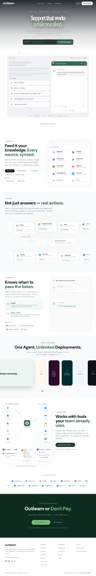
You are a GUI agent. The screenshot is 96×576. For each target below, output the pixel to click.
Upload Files (10, 181)
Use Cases (41, 3)
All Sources (9, 171)
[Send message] (49, 461)
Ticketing (9, 174)
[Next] (58, 391)
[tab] (42, 391)
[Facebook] (9, 561)
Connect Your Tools (65, 445)
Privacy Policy (80, 548)
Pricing (50, 3)
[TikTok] (15, 561)
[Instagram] (12, 561)
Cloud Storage (20, 174)
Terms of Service (81, 551)
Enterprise (58, 3)
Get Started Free (41, 522)
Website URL (21, 181)
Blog (59, 558)
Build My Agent (64, 42)
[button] (37, 373)
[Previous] (37, 391)
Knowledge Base (22, 171)
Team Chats (34, 171)
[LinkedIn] (6, 561)
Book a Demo (58, 522)
